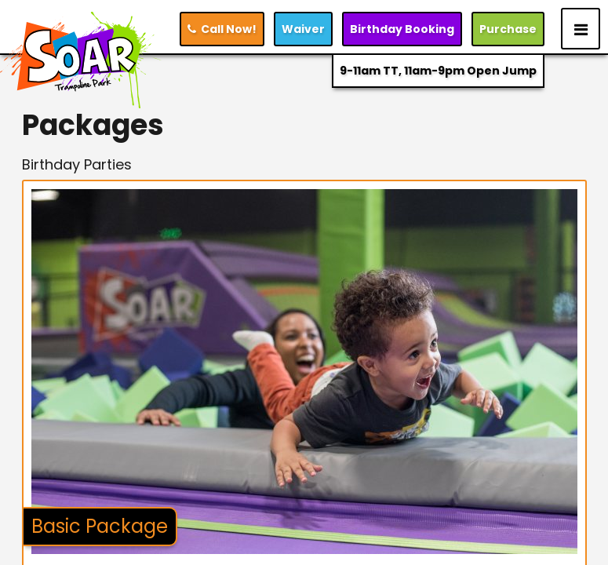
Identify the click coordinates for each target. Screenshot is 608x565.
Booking (402, 29)
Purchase (508, 29)
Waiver (303, 29)
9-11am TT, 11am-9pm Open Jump (438, 70)
